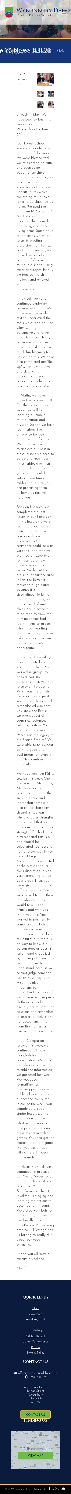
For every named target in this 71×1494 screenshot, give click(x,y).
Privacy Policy (35, 1352)
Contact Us (35, 1415)
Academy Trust (35, 1319)
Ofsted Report (35, 1336)
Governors (35, 1314)
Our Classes (42, 50)
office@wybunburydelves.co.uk (37, 1373)
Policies (35, 1347)
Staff (35, 1308)
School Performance (35, 1341)
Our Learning (18, 50)
